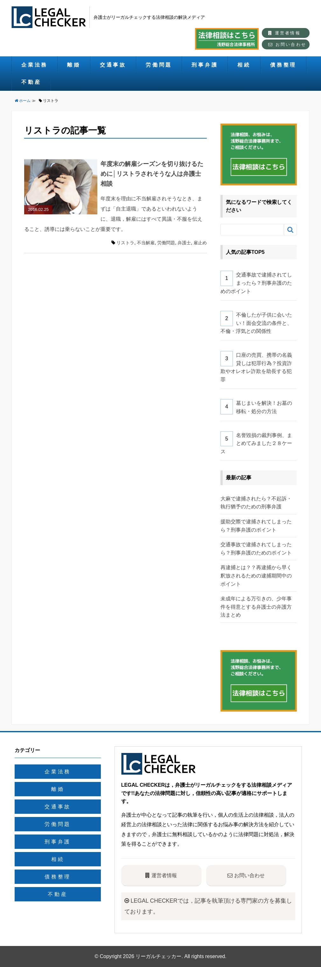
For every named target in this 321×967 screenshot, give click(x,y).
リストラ (125, 242)
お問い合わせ (287, 44)
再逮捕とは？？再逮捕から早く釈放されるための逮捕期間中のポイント (256, 575)
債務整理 (283, 65)
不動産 (31, 82)
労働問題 (159, 65)
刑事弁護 (205, 65)
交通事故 (113, 65)
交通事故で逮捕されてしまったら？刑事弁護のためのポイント (256, 283)
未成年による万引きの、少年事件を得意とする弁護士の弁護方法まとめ (256, 607)
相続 (244, 65)
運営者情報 (284, 33)
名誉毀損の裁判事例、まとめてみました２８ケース (256, 443)
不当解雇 (146, 242)
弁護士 (184, 242)
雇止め (200, 242)
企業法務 (34, 65)
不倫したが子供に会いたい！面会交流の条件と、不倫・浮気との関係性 (256, 323)
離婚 (73, 65)
